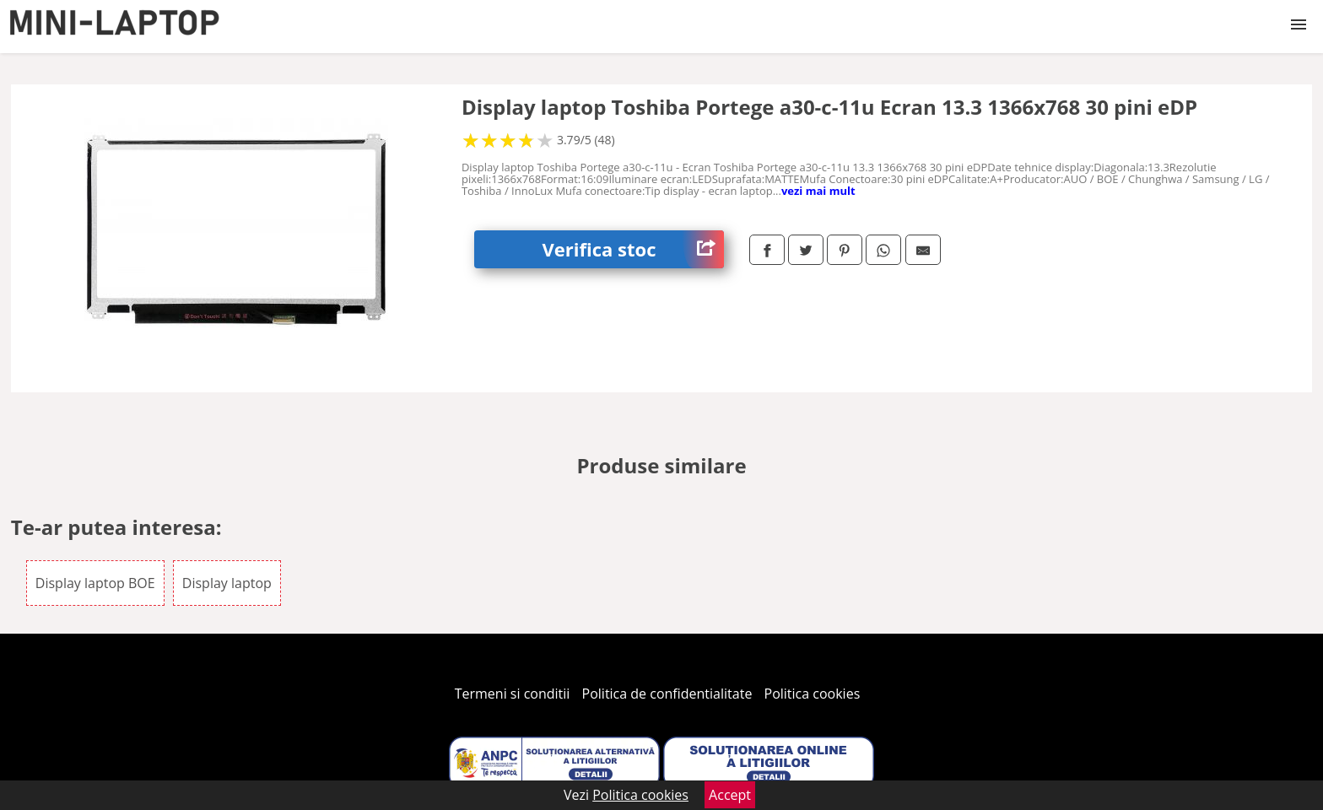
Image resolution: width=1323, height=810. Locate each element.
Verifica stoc (633, 249)
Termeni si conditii (512, 693)
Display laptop (227, 583)
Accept (730, 795)
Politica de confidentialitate (667, 693)
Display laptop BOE (95, 583)
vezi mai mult (818, 190)
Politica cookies (812, 693)
